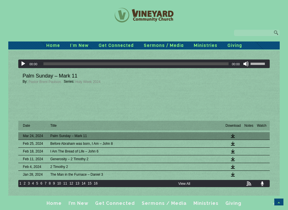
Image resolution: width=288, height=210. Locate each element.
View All (184, 184)
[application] (144, 64)
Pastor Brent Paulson (45, 82)
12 (71, 183)
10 (59, 183)
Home (53, 45)
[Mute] (246, 64)
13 (77, 183)
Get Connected (116, 45)
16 (95, 183)
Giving (234, 45)
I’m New (79, 45)
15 (89, 183)
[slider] (136, 63)
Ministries (205, 45)
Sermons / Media (164, 45)
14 (83, 183)
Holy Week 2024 (88, 82)
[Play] (23, 64)
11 (65, 183)
